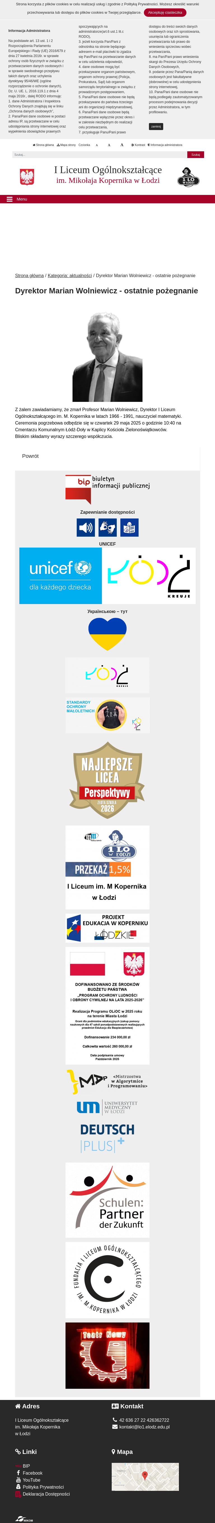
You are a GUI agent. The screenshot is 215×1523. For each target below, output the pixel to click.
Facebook (29, 1472)
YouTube (27, 1479)
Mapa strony (66, 145)
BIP (22, 1466)
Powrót (30, 456)
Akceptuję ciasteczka (165, 12)
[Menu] (107, 199)
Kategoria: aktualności (70, 275)
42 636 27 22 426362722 (140, 1420)
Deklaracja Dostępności (42, 1494)
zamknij (156, 126)
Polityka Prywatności (39, 1486)
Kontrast (138, 145)
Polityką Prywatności (141, 4)
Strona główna (43, 145)
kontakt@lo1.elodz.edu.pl (141, 1427)
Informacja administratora (165, 145)
